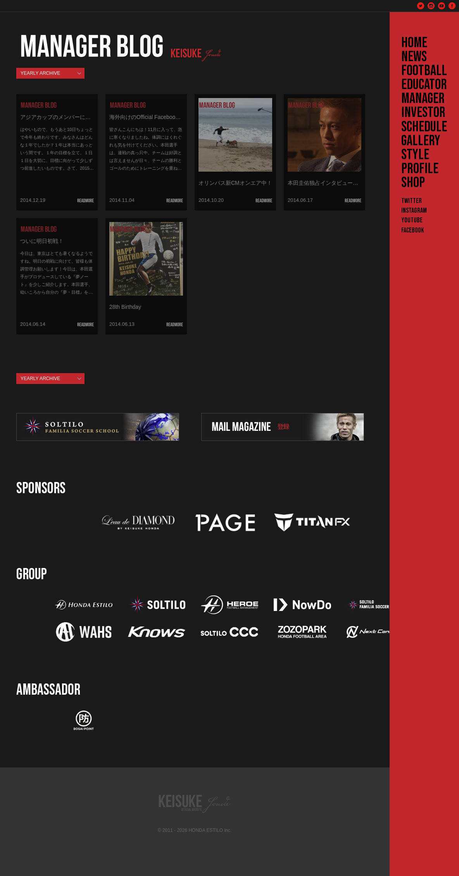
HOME (414, 43)
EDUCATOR (424, 85)
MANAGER (423, 99)
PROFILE (419, 169)
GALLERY (420, 141)
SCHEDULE (424, 127)
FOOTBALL (424, 71)
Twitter (411, 201)
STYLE (415, 155)
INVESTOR (423, 113)
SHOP (413, 183)
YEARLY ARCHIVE (40, 73)
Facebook (412, 230)
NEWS (414, 57)
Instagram (414, 211)
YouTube (412, 220)
